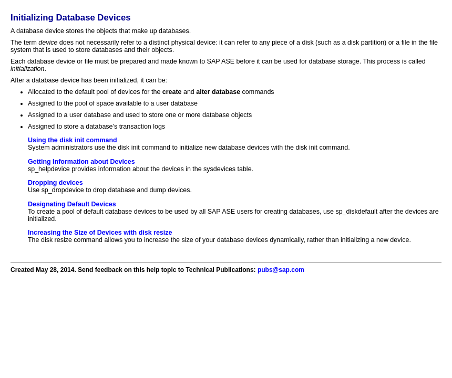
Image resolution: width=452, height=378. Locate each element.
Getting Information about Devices (81, 161)
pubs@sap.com (281, 270)
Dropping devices (55, 182)
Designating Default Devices (72, 204)
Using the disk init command (72, 140)
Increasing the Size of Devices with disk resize (100, 232)
